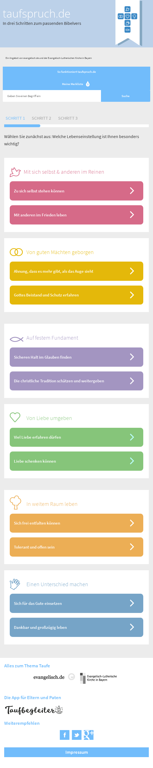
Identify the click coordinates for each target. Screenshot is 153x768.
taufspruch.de (36, 13)
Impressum (76, 752)
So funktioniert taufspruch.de (76, 72)
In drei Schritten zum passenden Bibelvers (42, 23)
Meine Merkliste (76, 84)
